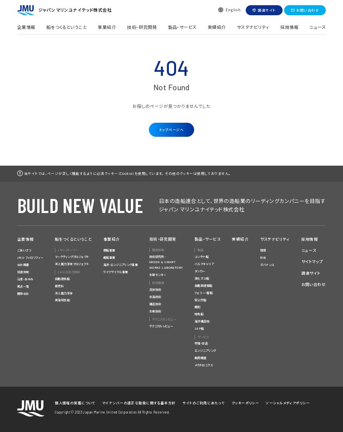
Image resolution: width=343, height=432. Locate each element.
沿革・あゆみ (25, 279)
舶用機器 (201, 357)
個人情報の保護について (75, 402)
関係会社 (23, 293)
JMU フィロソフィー (30, 257)
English (233, 9)
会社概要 (23, 264)
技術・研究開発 (142, 27)
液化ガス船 (202, 278)
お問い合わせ (307, 10)
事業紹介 (107, 27)
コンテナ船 (202, 256)
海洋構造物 (202, 321)
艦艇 (198, 306)
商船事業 (109, 250)
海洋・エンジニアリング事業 (120, 264)
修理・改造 (201, 343)
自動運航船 (62, 278)
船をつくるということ (66, 27)
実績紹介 (217, 27)
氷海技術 (155, 296)
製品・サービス (182, 27)
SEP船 (199, 328)
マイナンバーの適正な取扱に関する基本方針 (139, 402)
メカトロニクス (204, 365)
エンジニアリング (205, 350)
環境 (263, 250)
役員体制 (23, 272)
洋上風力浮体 (64, 293)
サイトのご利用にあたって (204, 402)
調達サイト (266, 10)
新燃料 (59, 286)
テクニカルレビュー (161, 326)
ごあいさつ (24, 250)
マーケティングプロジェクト (72, 256)
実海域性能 (62, 300)
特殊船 (199, 314)
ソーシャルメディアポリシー (288, 402)
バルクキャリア (204, 264)
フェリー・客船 (204, 292)
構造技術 (155, 304)
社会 (263, 257)
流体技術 (155, 289)
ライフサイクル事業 (115, 272)
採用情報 (289, 27)
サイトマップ (312, 261)
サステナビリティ (253, 27)
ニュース (317, 27)
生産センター (157, 274)
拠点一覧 (23, 286)
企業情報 (26, 27)
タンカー (200, 271)
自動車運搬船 (204, 285)
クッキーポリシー (245, 402)
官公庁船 (201, 300)
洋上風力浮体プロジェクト (71, 264)
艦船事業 (109, 257)
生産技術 (155, 311)
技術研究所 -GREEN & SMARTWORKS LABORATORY (166, 262)
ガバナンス (267, 264)
